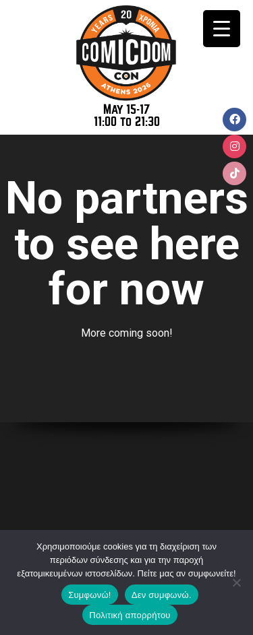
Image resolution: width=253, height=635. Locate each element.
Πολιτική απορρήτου (129, 615)
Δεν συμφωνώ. (162, 595)
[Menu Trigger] (221, 28)
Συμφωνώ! (89, 595)
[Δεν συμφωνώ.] (236, 582)
